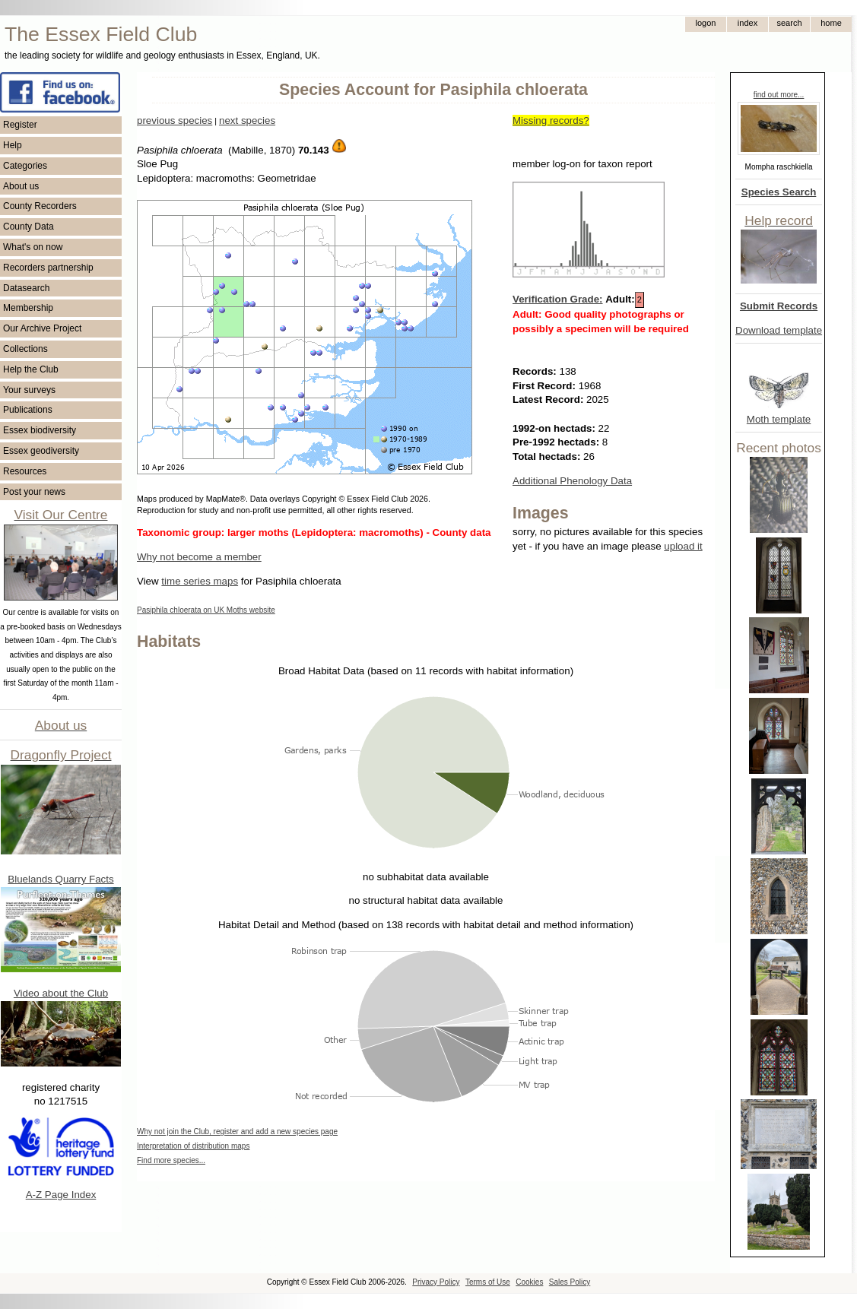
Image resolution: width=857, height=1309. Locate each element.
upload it (683, 546)
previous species (174, 120)
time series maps (199, 581)
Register (20, 124)
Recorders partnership (48, 267)
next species (247, 120)
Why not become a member (199, 557)
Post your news (34, 492)
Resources (24, 471)
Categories (25, 165)
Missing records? (551, 120)
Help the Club (31, 369)
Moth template (779, 419)
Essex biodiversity (39, 430)
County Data (28, 226)
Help (12, 145)
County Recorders (40, 206)
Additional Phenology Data (572, 481)
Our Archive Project (42, 328)
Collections (25, 349)
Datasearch (26, 288)
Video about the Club (61, 993)
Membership (28, 308)
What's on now (32, 247)
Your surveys (29, 390)
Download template (778, 330)
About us (21, 186)
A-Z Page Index (61, 1194)
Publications (27, 409)
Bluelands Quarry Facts (60, 879)
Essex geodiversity (41, 450)
